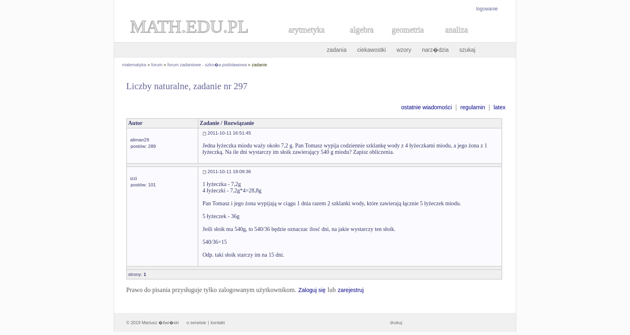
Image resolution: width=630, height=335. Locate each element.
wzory (404, 50)
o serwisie (196, 322)
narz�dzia (435, 50)
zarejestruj (351, 290)
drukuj (396, 322)
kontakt (218, 322)
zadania (336, 50)
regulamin (472, 107)
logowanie (487, 9)
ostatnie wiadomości (426, 107)
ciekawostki (371, 50)
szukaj (467, 50)
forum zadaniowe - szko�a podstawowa (207, 64)
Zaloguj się (311, 290)
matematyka (134, 64)
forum (156, 64)
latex (499, 107)
